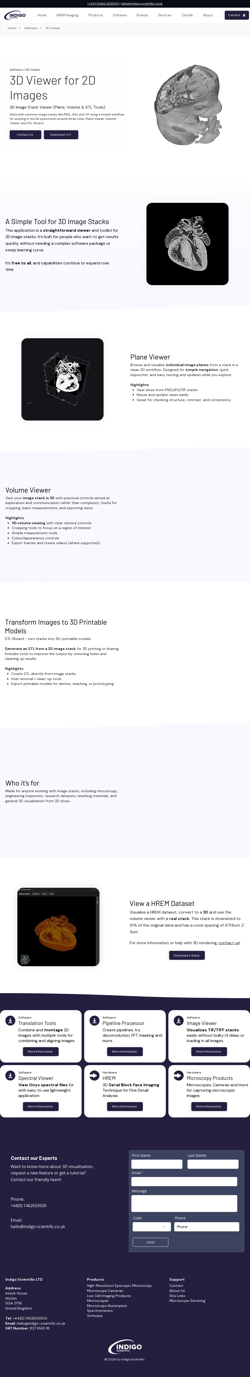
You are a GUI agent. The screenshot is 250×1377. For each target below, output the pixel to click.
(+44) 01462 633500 (103, 4)
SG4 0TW (13, 1303)
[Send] (150, 1242)
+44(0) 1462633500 (28, 1205)
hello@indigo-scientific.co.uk (141, 4)
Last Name (197, 1155)
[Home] (11, 28)
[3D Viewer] (53, 28)
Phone (180, 1218)
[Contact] (237, 15)
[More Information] (41, 1051)
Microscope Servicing (187, 1300)
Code (137, 1218)
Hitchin (11, 1298)
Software (16, 70)
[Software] (30, 28)
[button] (164, 15)
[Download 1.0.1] (61, 134)
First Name (141, 1155)
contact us (229, 943)
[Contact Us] (25, 134)
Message (139, 1191)
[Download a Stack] (187, 955)
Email (136, 1173)
